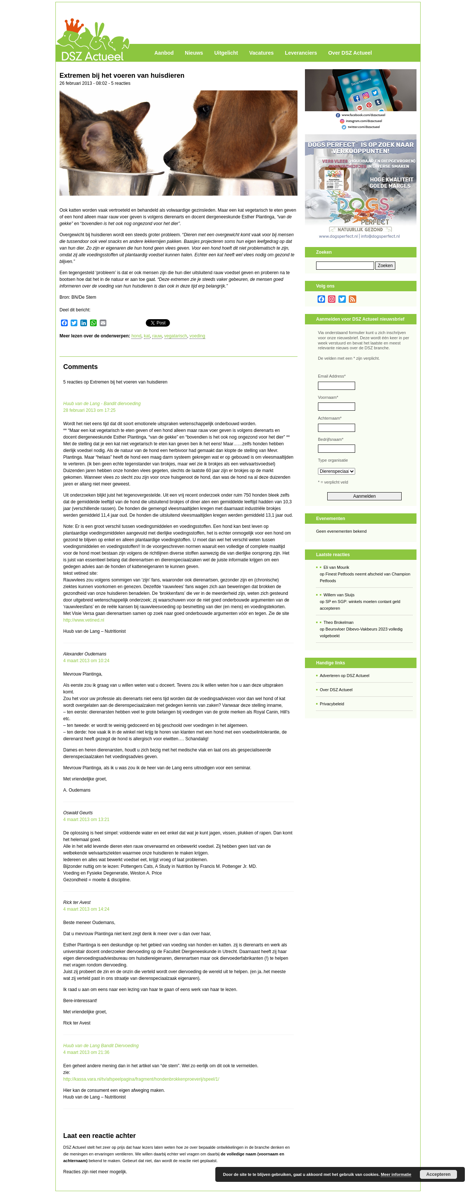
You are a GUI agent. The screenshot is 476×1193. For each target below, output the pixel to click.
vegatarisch (175, 336)
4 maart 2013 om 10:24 (86, 660)
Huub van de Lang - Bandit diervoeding (102, 403)
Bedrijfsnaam (330, 439)
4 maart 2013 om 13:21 (86, 819)
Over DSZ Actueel (350, 53)
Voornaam (328, 397)
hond (136, 336)
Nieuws (194, 53)
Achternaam (330, 418)
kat (147, 336)
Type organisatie (333, 460)
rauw (156, 336)
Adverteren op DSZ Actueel (344, 675)
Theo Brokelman (339, 622)
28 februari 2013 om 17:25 (89, 410)
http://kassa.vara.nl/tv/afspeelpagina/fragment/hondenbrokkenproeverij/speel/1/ (141, 1079)
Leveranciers (301, 53)
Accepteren (438, 1174)
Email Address (332, 376)
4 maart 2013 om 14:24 (86, 909)
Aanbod (164, 53)
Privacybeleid (332, 704)
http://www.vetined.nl (83, 620)
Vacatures (261, 53)
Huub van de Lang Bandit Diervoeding (101, 1045)
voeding (197, 336)
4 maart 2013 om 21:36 (86, 1052)
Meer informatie (396, 1174)
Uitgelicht (226, 53)
